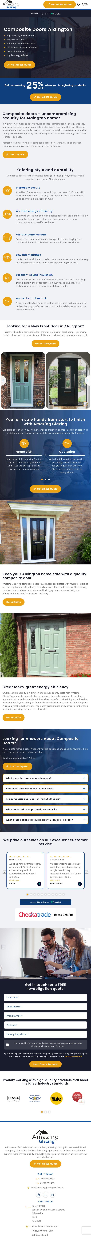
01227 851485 (45, 1178)
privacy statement (73, 1052)
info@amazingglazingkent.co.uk (45, 1183)
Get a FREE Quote (60, 4)
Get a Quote (17, 154)
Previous (3, 380)
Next (87, 380)
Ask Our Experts (19, 766)
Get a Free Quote (45, 343)
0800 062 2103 (45, 1174)
